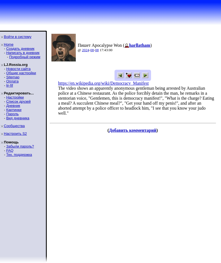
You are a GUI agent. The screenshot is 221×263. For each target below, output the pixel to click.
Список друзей (18, 101)
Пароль (12, 114)
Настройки (15, 97)
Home (9, 44)
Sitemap (12, 77)
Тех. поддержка (19, 155)
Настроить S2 (15, 134)
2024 (85, 50)
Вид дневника (17, 118)
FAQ (9, 150)
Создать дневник (20, 49)
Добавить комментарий (132, 130)
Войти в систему (17, 37)
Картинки (13, 110)
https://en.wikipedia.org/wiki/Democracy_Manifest (103, 83)
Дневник (13, 106)
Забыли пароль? (20, 146)
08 (92, 50)
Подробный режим (24, 57)
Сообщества (14, 126)
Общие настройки (21, 73)
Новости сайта (18, 69)
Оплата (12, 81)
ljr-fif (9, 85)
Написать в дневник (22, 53)
